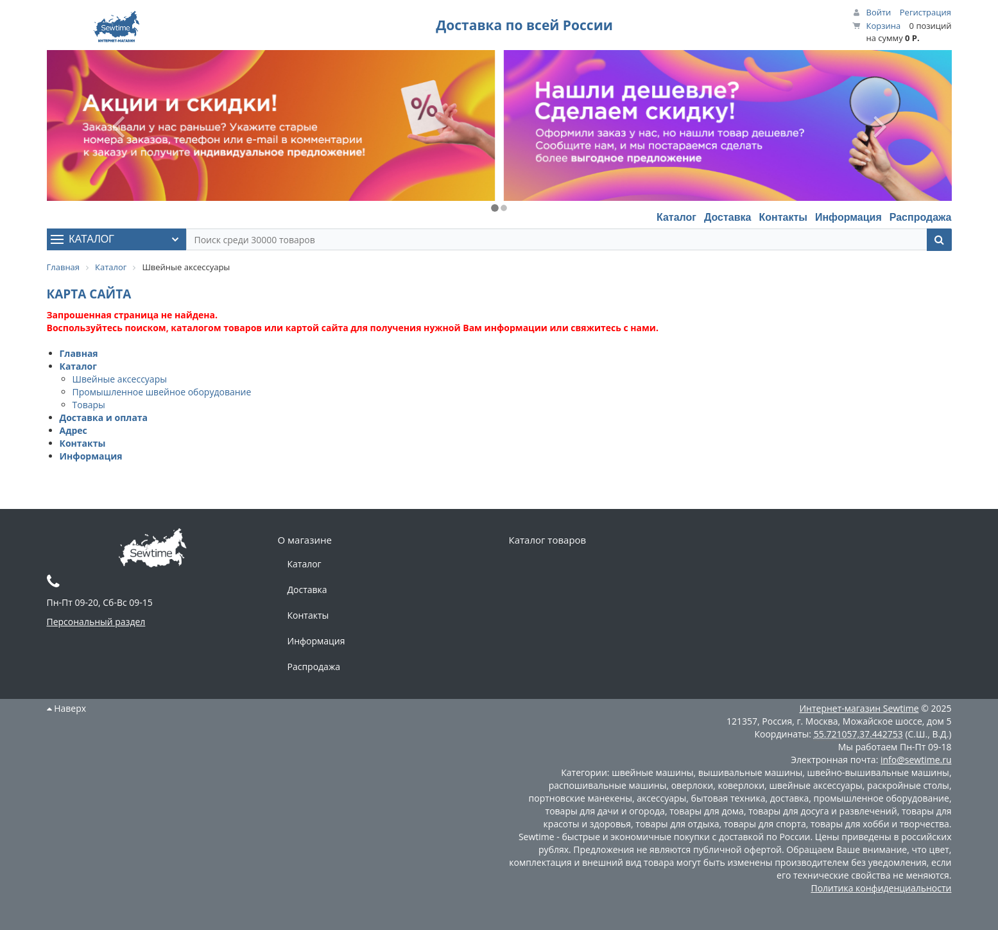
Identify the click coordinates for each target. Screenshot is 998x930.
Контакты (783, 217)
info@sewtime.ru (916, 759)
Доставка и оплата (104, 417)
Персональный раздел (96, 622)
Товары (89, 405)
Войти (878, 12)
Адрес (73, 430)
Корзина (883, 25)
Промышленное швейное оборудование (162, 392)
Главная (79, 353)
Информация (848, 217)
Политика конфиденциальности (881, 888)
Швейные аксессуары (120, 379)
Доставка (728, 217)
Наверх (67, 708)
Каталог (676, 217)
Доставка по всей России (524, 25)
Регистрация (925, 12)
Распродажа (921, 217)
